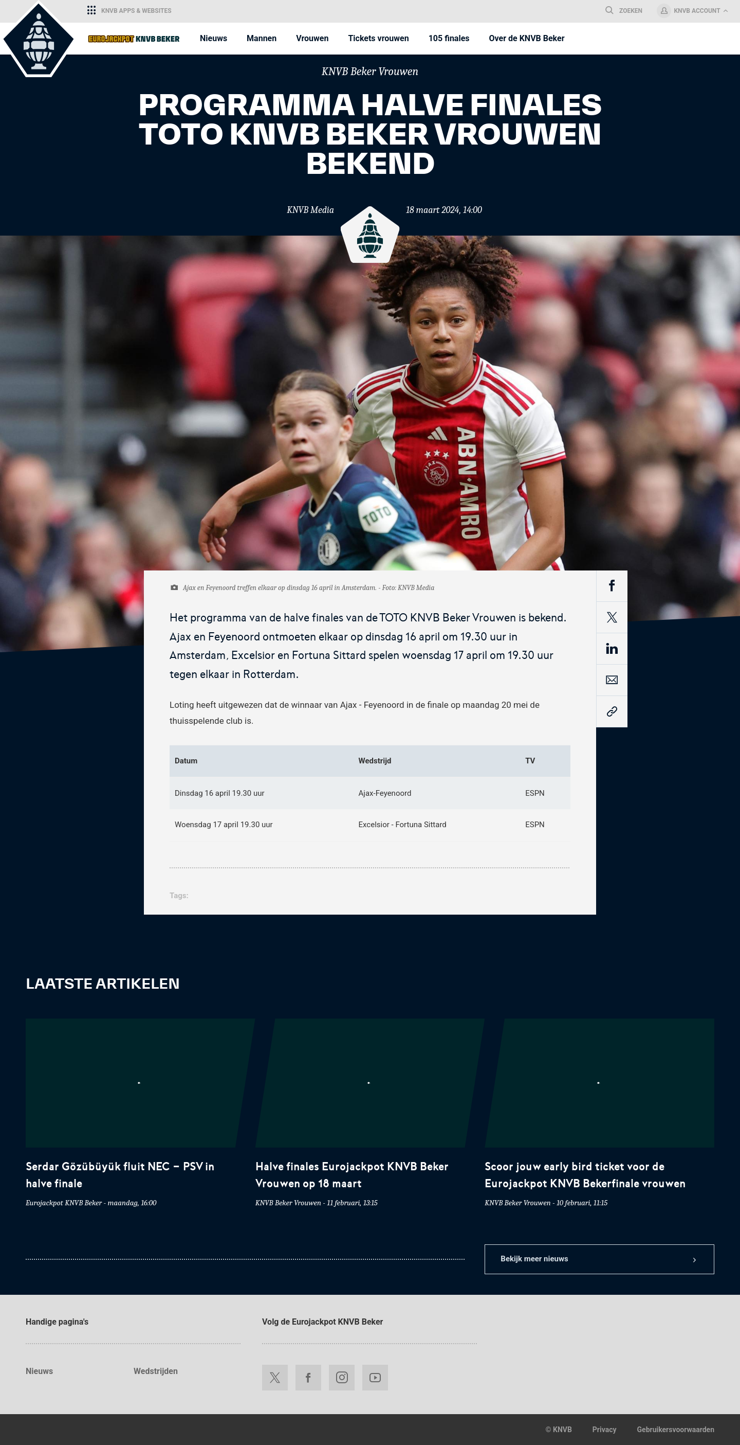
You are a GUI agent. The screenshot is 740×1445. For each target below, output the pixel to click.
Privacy (605, 1429)
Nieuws (39, 1371)
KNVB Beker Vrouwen (370, 71)
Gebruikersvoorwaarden (675, 1429)
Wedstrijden (156, 1371)
